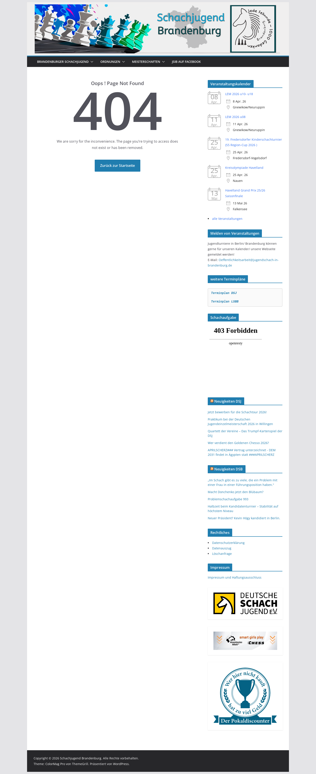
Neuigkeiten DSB (228, 469)
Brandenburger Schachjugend (63, 62)
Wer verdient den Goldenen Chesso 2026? (238, 443)
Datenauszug (221, 548)
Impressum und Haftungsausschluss (234, 577)
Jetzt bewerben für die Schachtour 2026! (237, 412)
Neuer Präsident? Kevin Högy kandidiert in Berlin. (244, 518)
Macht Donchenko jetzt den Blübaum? (235, 492)
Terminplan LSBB (225, 302)
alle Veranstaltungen (227, 219)
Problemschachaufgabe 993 (228, 499)
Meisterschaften (146, 62)
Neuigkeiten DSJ (227, 401)
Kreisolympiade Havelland (244, 168)
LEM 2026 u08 (235, 117)
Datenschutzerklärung (228, 543)
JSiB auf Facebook (186, 62)
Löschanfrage (222, 554)
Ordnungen (110, 62)
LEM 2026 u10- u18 (239, 94)
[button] (91, 62)
